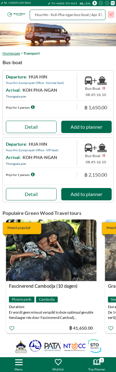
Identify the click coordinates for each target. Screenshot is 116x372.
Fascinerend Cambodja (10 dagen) (43, 286)
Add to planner (86, 127)
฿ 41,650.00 (81, 328)
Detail (31, 127)
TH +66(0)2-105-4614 (64, 3)
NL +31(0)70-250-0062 (17, 2)
